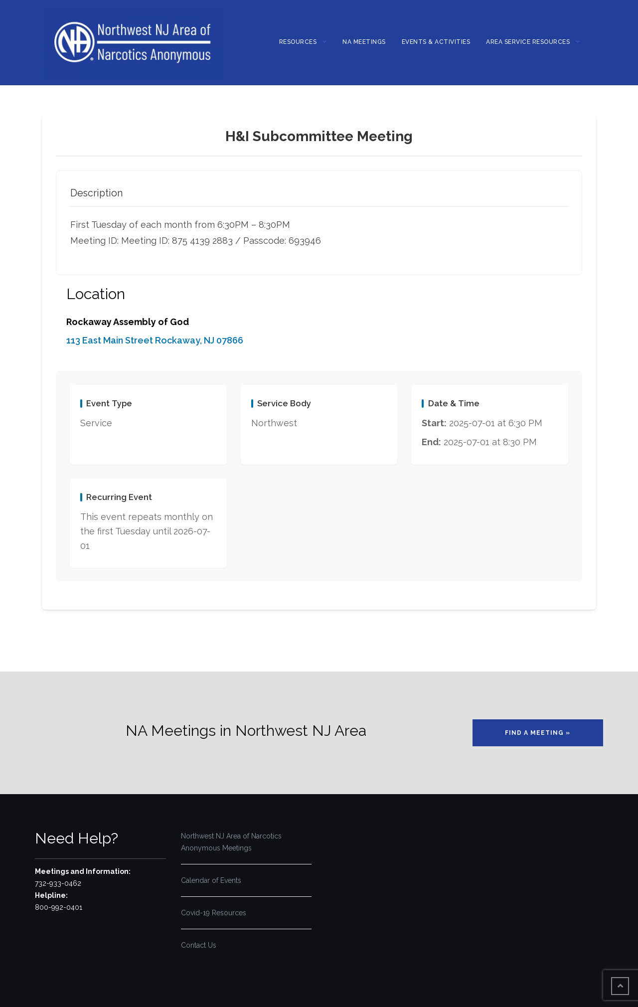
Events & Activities (436, 41)
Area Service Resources (528, 41)
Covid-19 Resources (213, 913)
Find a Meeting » (537, 732)
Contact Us (198, 945)
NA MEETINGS (364, 41)
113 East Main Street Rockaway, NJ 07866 (154, 340)
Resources (298, 41)
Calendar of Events (211, 880)
